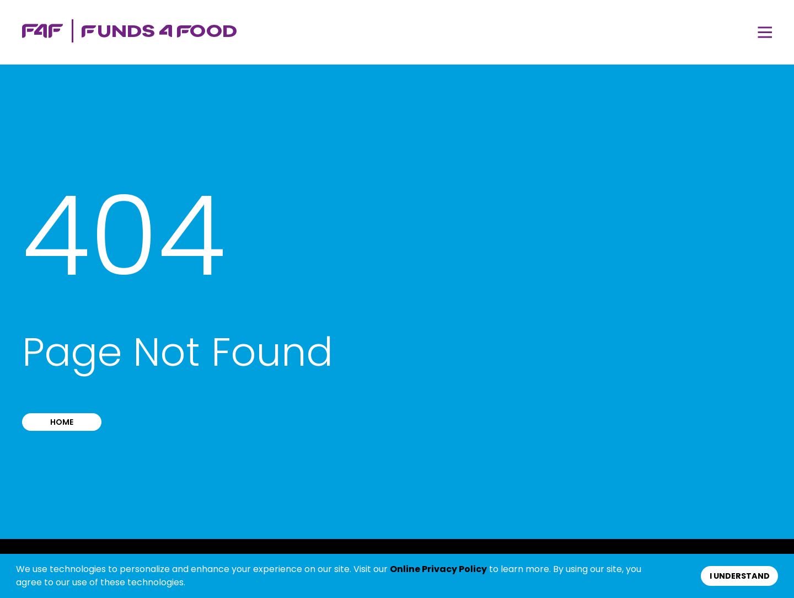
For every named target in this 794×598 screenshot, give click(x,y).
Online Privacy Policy (438, 569)
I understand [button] (740, 575)
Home (61, 422)
